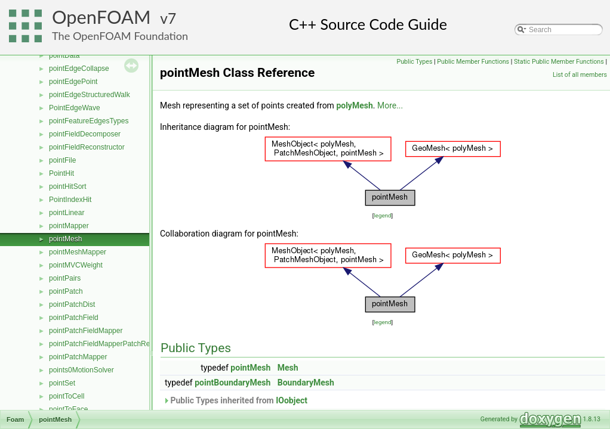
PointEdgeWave (74, 108)
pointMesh (65, 239)
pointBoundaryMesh (232, 382)
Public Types (414, 62)
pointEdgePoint (73, 81)
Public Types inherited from (235, 400)
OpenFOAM (101, 17)
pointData (64, 55)
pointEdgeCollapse (79, 68)
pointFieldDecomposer (85, 134)
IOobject (291, 400)
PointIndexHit (70, 199)
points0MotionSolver (81, 370)
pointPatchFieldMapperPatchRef (100, 344)
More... (390, 105)
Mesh (288, 367)
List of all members (580, 75)
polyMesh (354, 105)
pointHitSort (68, 186)
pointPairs (65, 278)
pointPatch (66, 291)
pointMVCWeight (76, 265)
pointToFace (68, 409)
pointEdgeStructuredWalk (89, 95)
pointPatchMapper (78, 357)
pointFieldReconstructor (87, 147)
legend (382, 215)
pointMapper (69, 226)
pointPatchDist (72, 304)
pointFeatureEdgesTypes (88, 121)
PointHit (61, 173)
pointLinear (66, 213)
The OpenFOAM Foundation (120, 35)
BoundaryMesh (306, 382)
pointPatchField (73, 317)
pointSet (62, 383)
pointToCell (66, 396)
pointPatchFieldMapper (85, 331)
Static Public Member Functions (559, 62)
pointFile (62, 160)
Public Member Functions (473, 62)
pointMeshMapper (77, 252)
